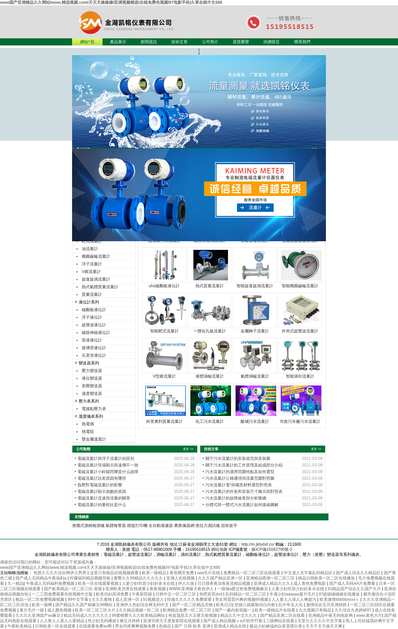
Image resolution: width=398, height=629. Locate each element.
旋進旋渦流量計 (96, 279)
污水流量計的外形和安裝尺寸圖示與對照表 (244, 491)
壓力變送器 (92, 370)
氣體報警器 (116, 525)
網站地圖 (219, 549)
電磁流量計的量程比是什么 (101, 505)
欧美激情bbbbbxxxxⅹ (340, 599)
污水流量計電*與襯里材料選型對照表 (238, 485)
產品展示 (118, 42)
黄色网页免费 (182, 573)
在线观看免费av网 (96, 626)
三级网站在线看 (280, 621)
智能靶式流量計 (164, 331)
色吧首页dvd (211, 594)
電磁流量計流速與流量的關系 (103, 498)
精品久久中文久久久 (239, 615)
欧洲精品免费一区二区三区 (187, 610)
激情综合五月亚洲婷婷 (327, 605)
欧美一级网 (42, 605)
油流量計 (90, 249)
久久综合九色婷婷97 (354, 610)
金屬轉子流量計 (255, 331)
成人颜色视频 (60, 610)
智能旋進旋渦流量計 (255, 286)
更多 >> (188, 449)
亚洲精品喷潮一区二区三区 (271, 578)
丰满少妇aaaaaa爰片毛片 (293, 594)
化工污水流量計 (209, 421)
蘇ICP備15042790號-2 (272, 549)
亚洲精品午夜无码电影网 (331, 615)
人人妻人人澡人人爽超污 (294, 599)
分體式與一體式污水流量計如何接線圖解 (241, 505)
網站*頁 (87, 42)
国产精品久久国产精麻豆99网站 (84, 605)
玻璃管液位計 (94, 348)
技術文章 (179, 42)
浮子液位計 (92, 317)
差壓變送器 (92, 386)
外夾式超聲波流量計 (300, 331)
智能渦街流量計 (300, 376)
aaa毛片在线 (209, 573)
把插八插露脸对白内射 (255, 605)
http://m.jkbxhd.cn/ (257, 544)
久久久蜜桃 (102, 599)
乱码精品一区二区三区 (246, 594)
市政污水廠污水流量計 (300, 421)
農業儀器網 (184, 525)
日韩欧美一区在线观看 (56, 626)
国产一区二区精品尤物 (193, 605)
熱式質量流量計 (209, 286)
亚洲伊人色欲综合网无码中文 (143, 605)
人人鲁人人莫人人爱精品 (63, 621)
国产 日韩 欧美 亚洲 (192, 626)
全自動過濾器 (160, 525)
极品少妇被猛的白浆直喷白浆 (276, 626)
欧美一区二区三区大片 (96, 610)
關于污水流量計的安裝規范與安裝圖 (237, 458)
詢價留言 (271, 42)
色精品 (165, 626)
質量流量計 (92, 294)
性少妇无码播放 (102, 621)
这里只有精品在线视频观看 (115, 573)
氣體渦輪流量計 (255, 376)
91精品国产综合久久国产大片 (355, 589)
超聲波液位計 (94, 325)
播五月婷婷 (130, 621)
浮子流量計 (92, 264)
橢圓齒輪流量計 (96, 256)
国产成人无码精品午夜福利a (41, 578)
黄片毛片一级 (32, 610)
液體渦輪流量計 (209, 376)
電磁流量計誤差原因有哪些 (101, 478)
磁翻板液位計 (94, 310)
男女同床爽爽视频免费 (136, 626)
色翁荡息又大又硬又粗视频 (193, 615)
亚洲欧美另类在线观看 (126, 589)
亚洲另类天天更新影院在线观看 (172, 621)
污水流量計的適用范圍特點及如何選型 (239, 472)
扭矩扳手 (229, 525)
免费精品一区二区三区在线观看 (252, 573)
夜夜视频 (158, 589)
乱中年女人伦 (291, 605)
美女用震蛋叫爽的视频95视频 (242, 599)
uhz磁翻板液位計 (164, 286)
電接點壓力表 (94, 409)
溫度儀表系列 (91, 416)
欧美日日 (224, 605)
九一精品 (15, 583)
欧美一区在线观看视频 (99, 583)
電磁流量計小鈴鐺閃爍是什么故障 (107, 472)
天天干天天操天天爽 (324, 626)
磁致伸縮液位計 (96, 332)
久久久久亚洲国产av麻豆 (38, 615)
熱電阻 (88, 431)
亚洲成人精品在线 (230, 626)
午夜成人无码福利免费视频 (51, 583)
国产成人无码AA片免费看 (352, 583)
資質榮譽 (241, 42)
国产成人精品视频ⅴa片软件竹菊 (233, 621)
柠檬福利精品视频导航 (90, 578)
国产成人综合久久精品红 (359, 573)
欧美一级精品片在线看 (275, 610)
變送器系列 (89, 363)
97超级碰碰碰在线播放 (340, 594)
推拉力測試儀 (207, 525)
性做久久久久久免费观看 (190, 599)
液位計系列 (89, 302)
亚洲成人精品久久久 (272, 583)
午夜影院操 (142, 594)
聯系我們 (302, 42)
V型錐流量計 (164, 376)
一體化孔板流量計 (209, 331)
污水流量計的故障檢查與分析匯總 (235, 498)
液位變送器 (92, 378)
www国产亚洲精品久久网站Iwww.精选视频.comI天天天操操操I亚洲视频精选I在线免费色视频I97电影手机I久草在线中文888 (111, 2)
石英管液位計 (94, 355)
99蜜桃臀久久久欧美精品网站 (139, 615)
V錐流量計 (91, 271)
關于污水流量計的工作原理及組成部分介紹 (244, 465)
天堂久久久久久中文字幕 (320, 621)
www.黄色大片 (369, 615)
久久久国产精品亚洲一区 (221, 578)
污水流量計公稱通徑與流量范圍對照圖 (239, 478)
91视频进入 (154, 599)
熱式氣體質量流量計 (100, 287)
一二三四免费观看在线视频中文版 (63, 594)
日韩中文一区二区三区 (176, 594)
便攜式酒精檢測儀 (88, 525)
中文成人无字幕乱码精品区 (309, 573)
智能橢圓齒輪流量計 (300, 286)
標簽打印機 (137, 525)
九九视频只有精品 (315, 610)
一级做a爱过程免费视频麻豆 (243, 589)
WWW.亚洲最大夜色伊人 (192, 589)
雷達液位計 (92, 340)
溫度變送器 (92, 393)
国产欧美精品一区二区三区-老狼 (73, 589)
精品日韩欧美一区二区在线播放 (327, 578)
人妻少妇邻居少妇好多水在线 (149, 583)
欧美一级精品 (154, 573)
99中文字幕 (78, 599)
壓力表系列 (89, 401)
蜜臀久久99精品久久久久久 (139, 578)
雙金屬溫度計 (94, 439)
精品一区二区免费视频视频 (40, 599)
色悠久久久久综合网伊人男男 (60, 573)
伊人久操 (186, 583)
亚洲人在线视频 (181, 578)
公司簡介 (210, 42)
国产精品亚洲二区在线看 (283, 615)
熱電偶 (88, 424)
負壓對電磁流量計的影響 (99, 485)
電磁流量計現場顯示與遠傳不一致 (107, 465)
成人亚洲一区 (128, 599)
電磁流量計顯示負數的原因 (101, 491)
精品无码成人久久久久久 (86, 615)
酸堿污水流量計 (255, 421)
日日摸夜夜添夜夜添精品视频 (224, 583)
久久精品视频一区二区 (139, 610)
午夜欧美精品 (20, 626)
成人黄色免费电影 (310, 583)
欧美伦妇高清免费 (112, 594)
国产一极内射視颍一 (233, 610)
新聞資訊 (149, 42)
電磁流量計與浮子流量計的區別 (105, 458)
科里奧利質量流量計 (164, 421)
